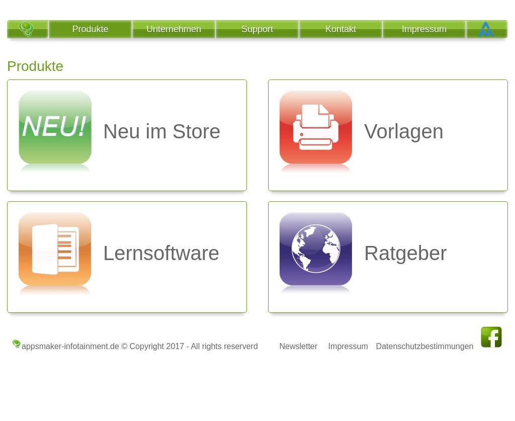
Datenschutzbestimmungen (425, 346)
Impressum (348, 346)
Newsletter (298, 346)
